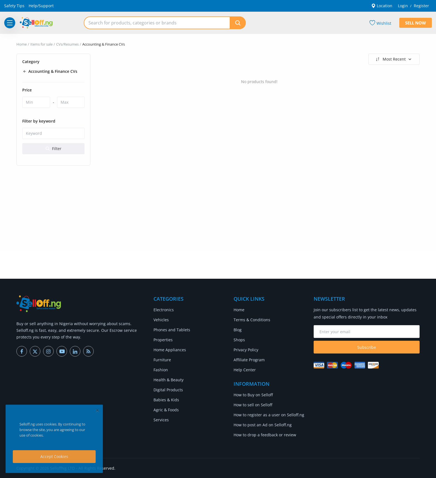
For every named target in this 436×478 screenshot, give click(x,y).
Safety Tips (14, 5)
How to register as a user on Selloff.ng (269, 414)
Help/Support (41, 5)
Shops (239, 339)
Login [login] (403, 5)
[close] (97, 410)
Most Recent (393, 59)
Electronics (163, 309)
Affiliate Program (249, 359)
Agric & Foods (166, 409)
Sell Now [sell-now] (415, 23)
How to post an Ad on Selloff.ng (263, 424)
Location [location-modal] (381, 5)
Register (421, 5)
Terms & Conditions (252, 319)
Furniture (162, 359)
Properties (163, 339)
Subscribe (366, 347)
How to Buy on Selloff (253, 394)
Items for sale (41, 44)
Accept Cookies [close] (54, 456)
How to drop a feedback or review (265, 434)
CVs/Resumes (67, 44)
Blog (238, 329)
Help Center (245, 369)
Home (21, 44)
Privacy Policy (246, 349)
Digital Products (168, 389)
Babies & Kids (166, 399)
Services (161, 419)
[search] (238, 22)
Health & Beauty (168, 379)
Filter (53, 148)
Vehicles (161, 319)
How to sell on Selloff (253, 404)
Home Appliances (169, 349)
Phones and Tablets (171, 329)
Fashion (160, 369)
